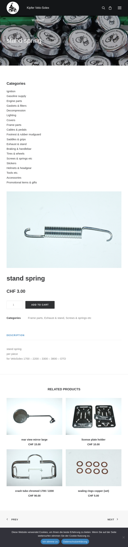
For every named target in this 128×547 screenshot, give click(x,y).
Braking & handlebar (19, 148)
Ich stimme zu (50, 541)
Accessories (14, 177)
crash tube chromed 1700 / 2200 (34, 490)
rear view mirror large (34, 439)
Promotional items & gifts (22, 182)
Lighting (11, 115)
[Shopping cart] (108, 7)
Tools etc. (12, 172)
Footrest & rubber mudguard (24, 134)
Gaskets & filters (16, 105)
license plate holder (94, 439)
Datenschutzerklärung (75, 541)
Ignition (11, 91)
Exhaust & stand (16, 144)
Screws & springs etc (19, 158)
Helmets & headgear (19, 167)
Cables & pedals (16, 129)
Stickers (11, 163)
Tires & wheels (15, 153)
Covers (11, 120)
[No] (123, 537)
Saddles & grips (16, 139)
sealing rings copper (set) (93, 490)
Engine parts (14, 100)
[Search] (102, 7)
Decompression (16, 110)
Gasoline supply (16, 96)
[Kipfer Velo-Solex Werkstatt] (13, 8)
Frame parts (14, 124)
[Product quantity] (15, 305)
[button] (119, 8)
